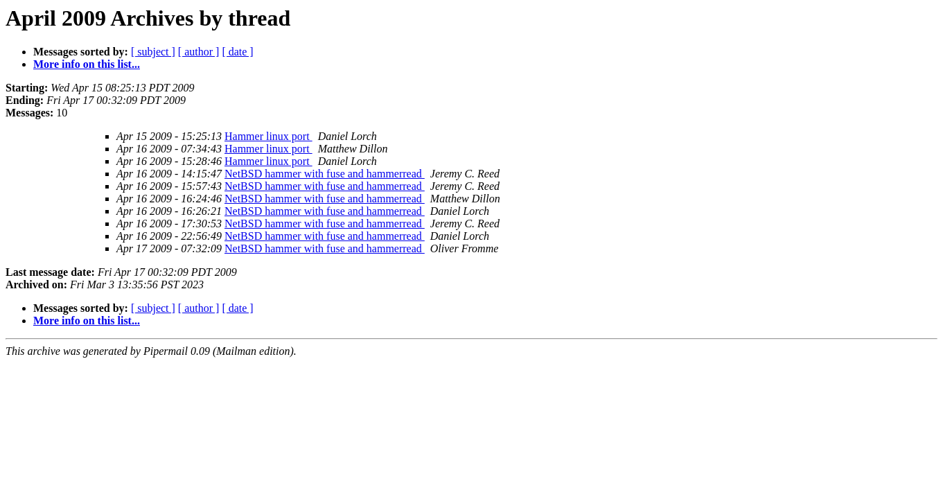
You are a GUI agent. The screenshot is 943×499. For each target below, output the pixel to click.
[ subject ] (153, 52)
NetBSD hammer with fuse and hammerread (324, 174)
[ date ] (237, 52)
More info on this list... (86, 64)
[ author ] (199, 52)
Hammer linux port (268, 136)
